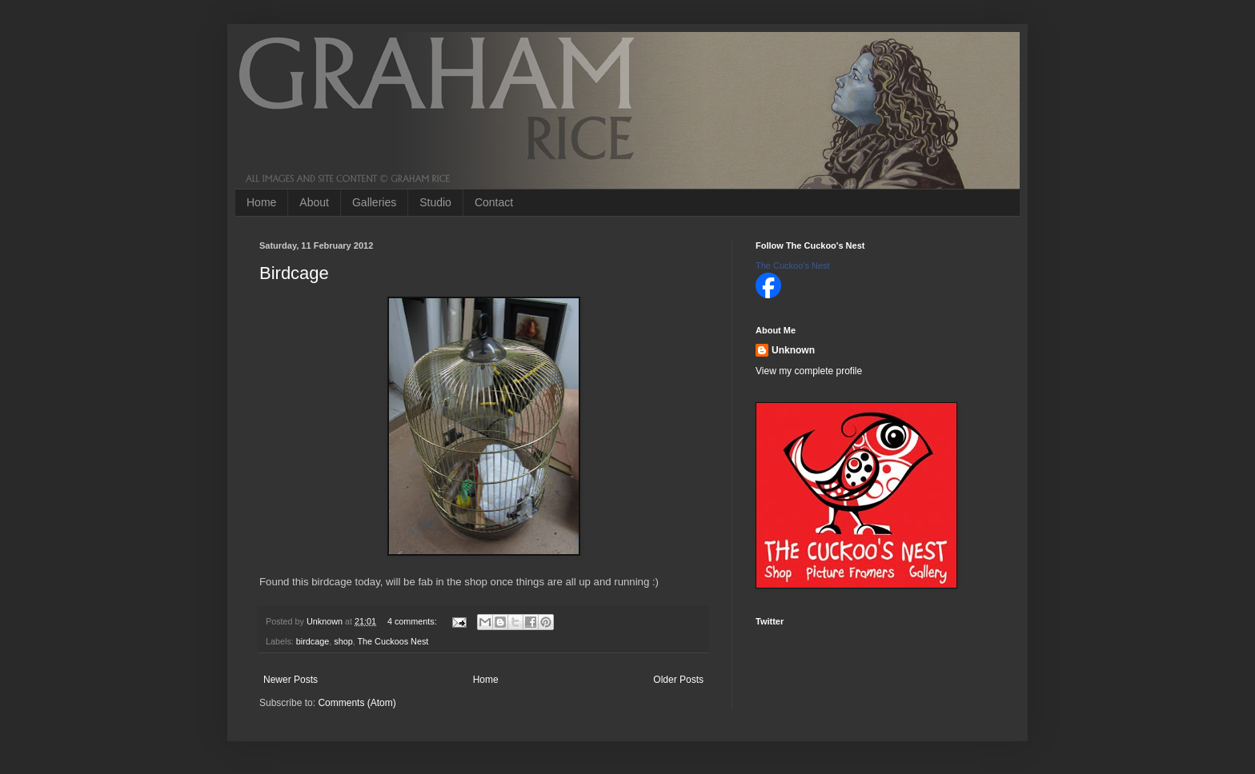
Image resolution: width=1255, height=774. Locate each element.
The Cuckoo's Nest (793, 265)
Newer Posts (290, 679)
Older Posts (678, 679)
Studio (435, 202)
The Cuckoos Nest (392, 641)
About (314, 202)
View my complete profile (809, 371)
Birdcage (294, 273)
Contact (494, 202)
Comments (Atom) (356, 702)
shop (343, 641)
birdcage (312, 641)
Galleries (374, 202)
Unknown (793, 350)
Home (261, 202)
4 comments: (413, 621)
